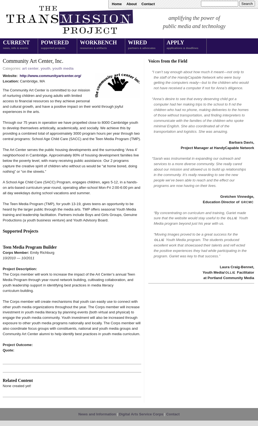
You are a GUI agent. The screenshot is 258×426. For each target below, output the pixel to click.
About (131, 4)
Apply (183, 45)
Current (16, 45)
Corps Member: (16, 253)
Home (117, 4)
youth (45, 68)
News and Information (97, 414)
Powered (55, 45)
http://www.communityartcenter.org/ (50, 76)
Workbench (98, 45)
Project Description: (20, 269)
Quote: (8, 350)
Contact (148, 4)
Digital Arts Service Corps (141, 414)
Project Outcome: (18, 345)
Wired (141, 45)
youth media (63, 68)
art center (30, 68)
